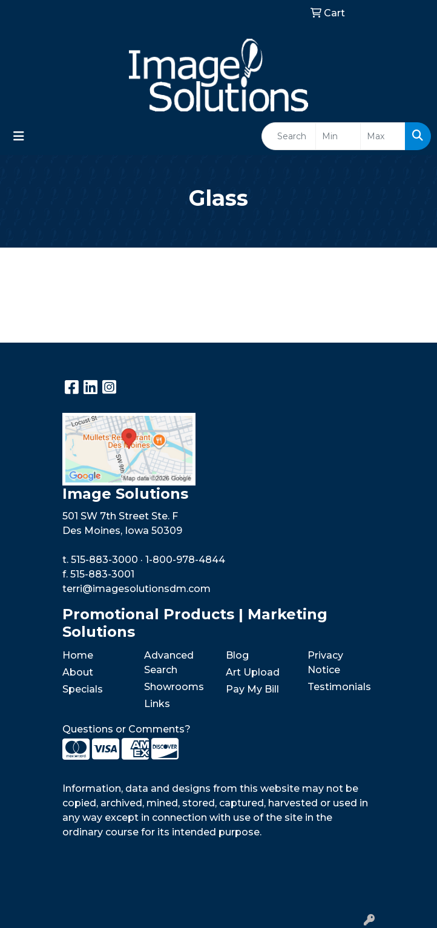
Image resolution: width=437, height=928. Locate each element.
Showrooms (174, 687)
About (77, 672)
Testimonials (339, 687)
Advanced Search (169, 663)
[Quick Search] (288, 136)
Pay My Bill (252, 689)
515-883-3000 (104, 559)
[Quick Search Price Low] (338, 136)
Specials (82, 689)
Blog (237, 655)
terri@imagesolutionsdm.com (136, 588)
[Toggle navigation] (18, 136)
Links (157, 703)
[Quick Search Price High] (383, 136)
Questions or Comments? (126, 729)
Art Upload (253, 672)
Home (77, 655)
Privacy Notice (325, 663)
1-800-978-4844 (185, 559)
